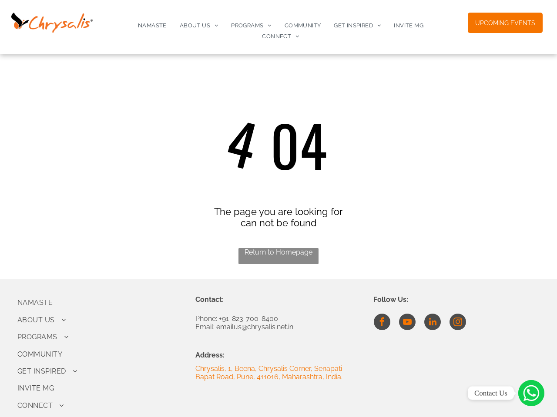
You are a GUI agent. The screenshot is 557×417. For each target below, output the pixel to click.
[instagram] (458, 323)
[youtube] (407, 323)
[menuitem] (152, 25)
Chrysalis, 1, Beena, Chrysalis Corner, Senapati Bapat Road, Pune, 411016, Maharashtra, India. (268, 372)
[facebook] (382, 323)
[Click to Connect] (531, 393)
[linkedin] (432, 323)
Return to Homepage (278, 252)
